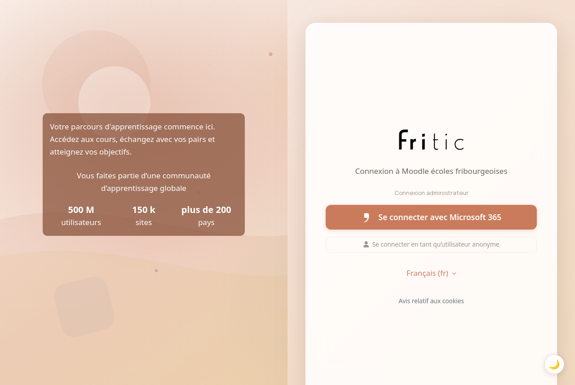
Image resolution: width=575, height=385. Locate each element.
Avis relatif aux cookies (431, 300)
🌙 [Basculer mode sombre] (554, 364)
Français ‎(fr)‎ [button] (429, 273)
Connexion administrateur (431, 193)
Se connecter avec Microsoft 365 (431, 217)
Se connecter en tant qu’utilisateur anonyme (431, 244)
